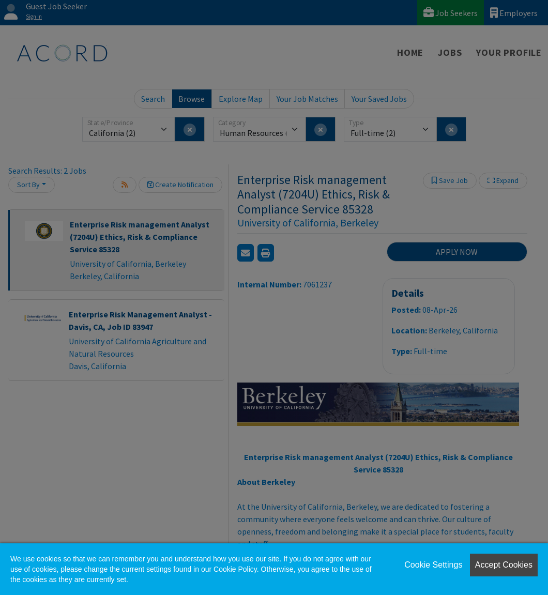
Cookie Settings (433, 564)
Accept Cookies (503, 564)
